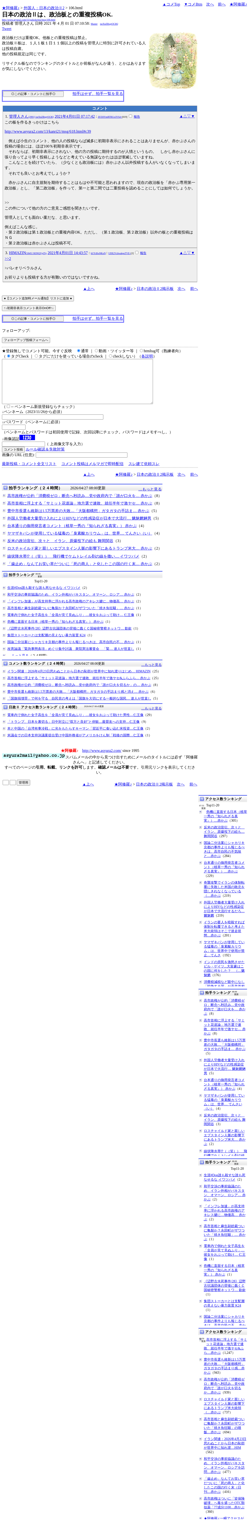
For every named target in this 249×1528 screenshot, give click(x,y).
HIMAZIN (28, 253)
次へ (210, 4)
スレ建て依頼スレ (144, 472)
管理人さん (31, 116)
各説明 (147, 356)
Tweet (6, 29)
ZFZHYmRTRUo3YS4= (110, 117)
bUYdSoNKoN (98, 253)
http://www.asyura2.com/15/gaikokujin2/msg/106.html (28, 19)
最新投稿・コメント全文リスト (29, 472)
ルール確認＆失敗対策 (45, 458)
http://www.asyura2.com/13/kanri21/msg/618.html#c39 (48, 131)
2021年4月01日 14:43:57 (68, 253)
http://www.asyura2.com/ (102, 759)
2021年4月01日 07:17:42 (75, 116)
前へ (222, 4)
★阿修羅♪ (10, 8)
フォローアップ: (16, 330)
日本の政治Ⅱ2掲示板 (155, 289)
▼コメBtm (193, 4)
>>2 (8, 259)
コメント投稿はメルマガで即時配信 (92, 472)
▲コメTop (171, 4)
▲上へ (89, 289)
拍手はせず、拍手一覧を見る (97, 94)
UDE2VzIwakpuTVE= (119, 253)
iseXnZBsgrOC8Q (109, 24)
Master (94, 24)
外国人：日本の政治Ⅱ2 (44, 8)
